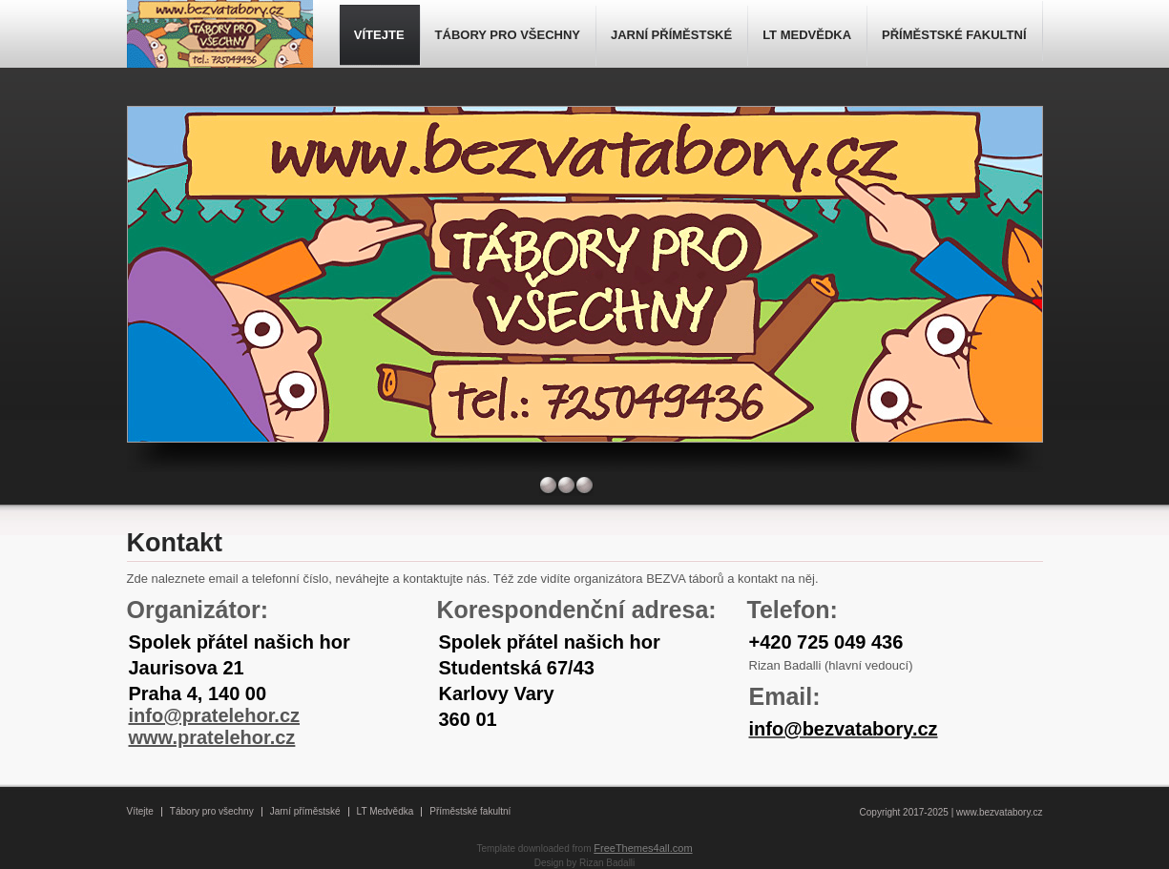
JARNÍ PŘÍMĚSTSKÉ (671, 35)
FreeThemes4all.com (643, 848)
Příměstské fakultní (470, 811)
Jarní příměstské (305, 811)
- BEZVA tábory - (223, 36)
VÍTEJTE (379, 35)
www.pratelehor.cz (212, 737)
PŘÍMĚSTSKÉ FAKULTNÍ (954, 35)
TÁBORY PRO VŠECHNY (507, 35)
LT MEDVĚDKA (806, 35)
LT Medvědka (385, 811)
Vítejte (140, 811)
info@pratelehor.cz (215, 715)
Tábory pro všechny (212, 811)
